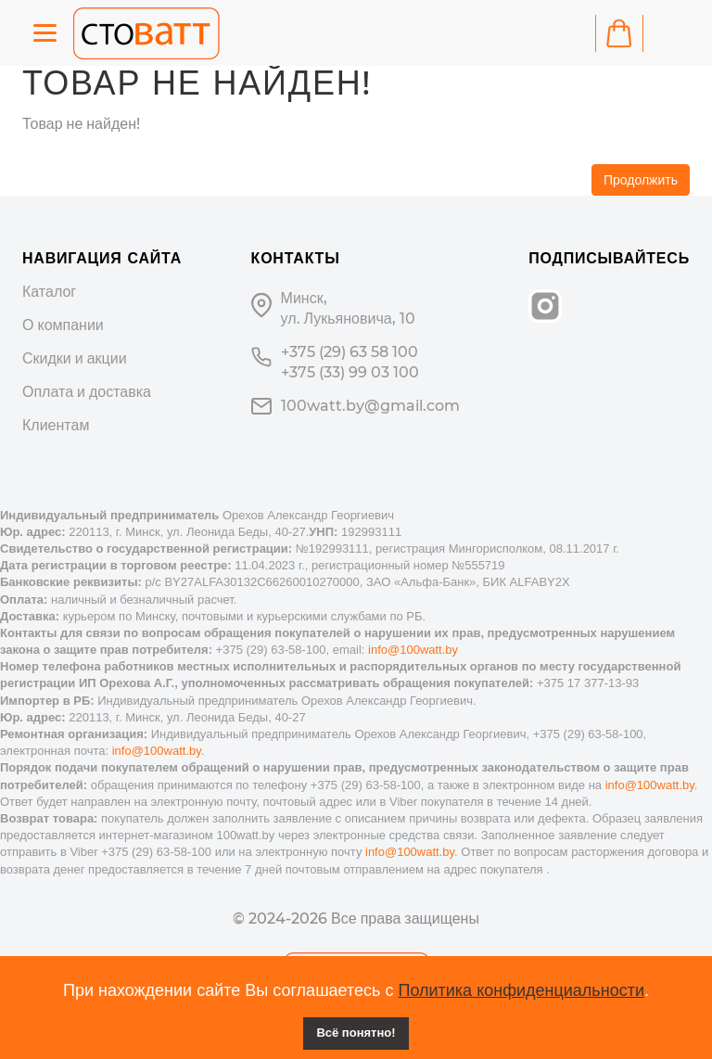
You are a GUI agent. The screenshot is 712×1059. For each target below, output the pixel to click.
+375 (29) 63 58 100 (349, 352)
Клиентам (55, 425)
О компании (63, 325)
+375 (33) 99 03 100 (350, 372)
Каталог (49, 291)
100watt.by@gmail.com (370, 406)
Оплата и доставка (86, 392)
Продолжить (641, 180)
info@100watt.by (413, 650)
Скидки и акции (74, 358)
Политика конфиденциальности (521, 990)
